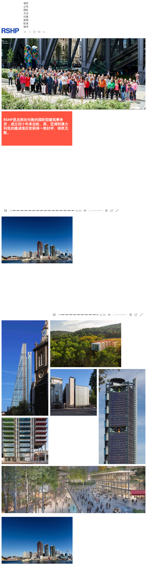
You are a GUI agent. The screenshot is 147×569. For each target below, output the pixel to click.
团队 (25, 10)
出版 (25, 16)
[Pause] (5, 210)
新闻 (25, 20)
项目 (25, 3)
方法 (25, 13)
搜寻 (25, 26)
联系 (25, 23)
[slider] (41, 210)
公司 (25, 6)
